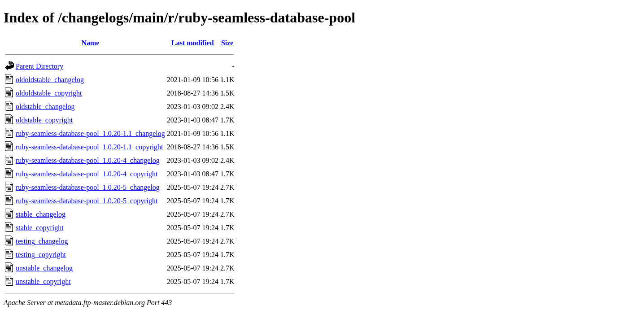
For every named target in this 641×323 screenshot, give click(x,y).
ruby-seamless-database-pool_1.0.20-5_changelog (88, 187)
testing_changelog (42, 241)
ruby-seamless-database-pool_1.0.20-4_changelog (88, 160)
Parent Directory (39, 66)
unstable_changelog (44, 268)
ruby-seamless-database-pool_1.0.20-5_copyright (86, 201)
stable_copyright (40, 227)
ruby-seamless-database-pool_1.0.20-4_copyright (86, 174)
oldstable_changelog (45, 106)
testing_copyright (41, 254)
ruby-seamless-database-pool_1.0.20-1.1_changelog (90, 133)
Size (227, 43)
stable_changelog (40, 214)
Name (90, 43)
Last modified (192, 43)
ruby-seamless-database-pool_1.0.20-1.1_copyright (89, 147)
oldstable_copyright (44, 120)
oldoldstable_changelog (50, 79)
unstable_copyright (43, 281)
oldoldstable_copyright (49, 93)
